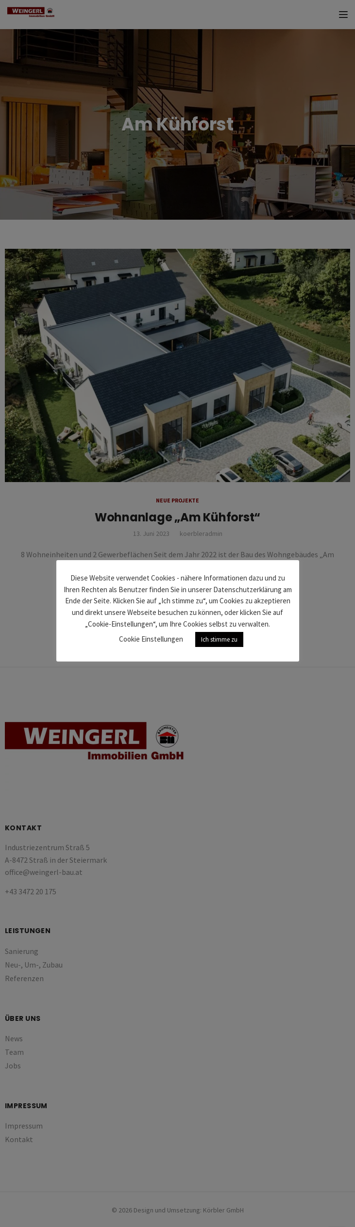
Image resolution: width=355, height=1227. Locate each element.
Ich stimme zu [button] (219, 639)
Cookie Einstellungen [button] (151, 639)
